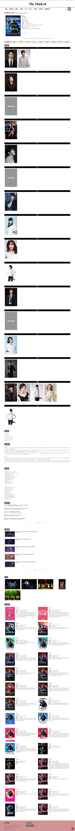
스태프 (21, 41)
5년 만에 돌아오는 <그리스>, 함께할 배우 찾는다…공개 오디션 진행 (15, 508)
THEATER (41, 9)
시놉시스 (27, 41)
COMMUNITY (47, 9)
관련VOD (53, 41)
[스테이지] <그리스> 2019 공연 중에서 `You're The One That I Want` (26, 531)
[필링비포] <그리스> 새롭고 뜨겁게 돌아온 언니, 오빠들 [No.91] (15, 518)
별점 (34, 41)
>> (45, 522)
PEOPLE (35, 9)
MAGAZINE (11, 9)
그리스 (17, 608)
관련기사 (47, 41)
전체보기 (7, 41)
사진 (60, 41)
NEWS (6, 9)
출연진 (14, 41)
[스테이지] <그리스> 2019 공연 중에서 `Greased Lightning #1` (25, 546)
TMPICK (21, 9)
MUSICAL (30, 9)
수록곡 (40, 41)
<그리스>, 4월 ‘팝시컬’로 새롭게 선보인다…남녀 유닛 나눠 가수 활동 (16, 505)
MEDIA (16, 9)
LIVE (26, 9)
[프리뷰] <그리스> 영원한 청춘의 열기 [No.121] (12, 511)
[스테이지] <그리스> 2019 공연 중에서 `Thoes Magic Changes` (26, 561)
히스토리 (67, 41)
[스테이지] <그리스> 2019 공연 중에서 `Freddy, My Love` (25, 554)
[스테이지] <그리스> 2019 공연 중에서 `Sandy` (23, 539)
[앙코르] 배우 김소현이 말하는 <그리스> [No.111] (12, 515)
